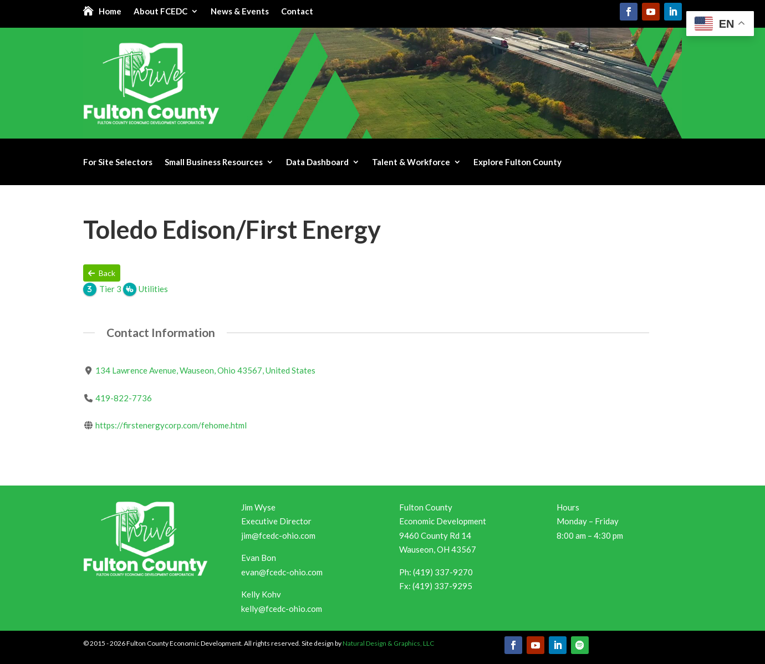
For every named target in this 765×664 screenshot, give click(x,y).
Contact (297, 11)
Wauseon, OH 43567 (437, 549)
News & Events (240, 11)
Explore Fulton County (517, 162)
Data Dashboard (317, 162)
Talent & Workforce (411, 162)
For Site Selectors (117, 162)
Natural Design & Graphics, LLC (388, 643)
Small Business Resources (214, 162)
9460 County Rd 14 (435, 535)
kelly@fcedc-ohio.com (281, 609)
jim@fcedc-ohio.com (278, 535)
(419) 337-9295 (442, 586)
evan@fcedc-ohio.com (282, 572)
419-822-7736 (123, 398)
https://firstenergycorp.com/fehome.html (171, 425)
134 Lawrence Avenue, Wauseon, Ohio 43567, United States (205, 370)
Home (110, 11)
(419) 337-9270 (443, 572)
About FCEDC (160, 11)
